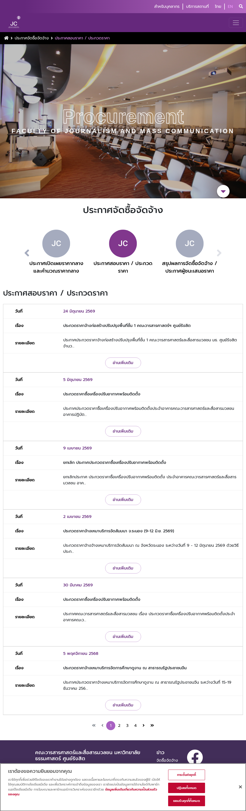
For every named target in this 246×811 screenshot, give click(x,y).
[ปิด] (240, 789)
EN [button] (230, 7)
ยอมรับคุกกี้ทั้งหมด (186, 803)
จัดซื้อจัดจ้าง (167, 760)
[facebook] (195, 757)
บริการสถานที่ (197, 7)
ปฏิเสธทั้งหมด (186, 790)
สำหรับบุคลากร (167, 7)
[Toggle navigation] (236, 23)
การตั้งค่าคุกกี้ (186, 777)
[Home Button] (6, 38)
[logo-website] (15, 22)
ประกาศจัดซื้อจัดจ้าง (32, 38)
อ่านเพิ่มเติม (123, 363)
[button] (21, 253)
